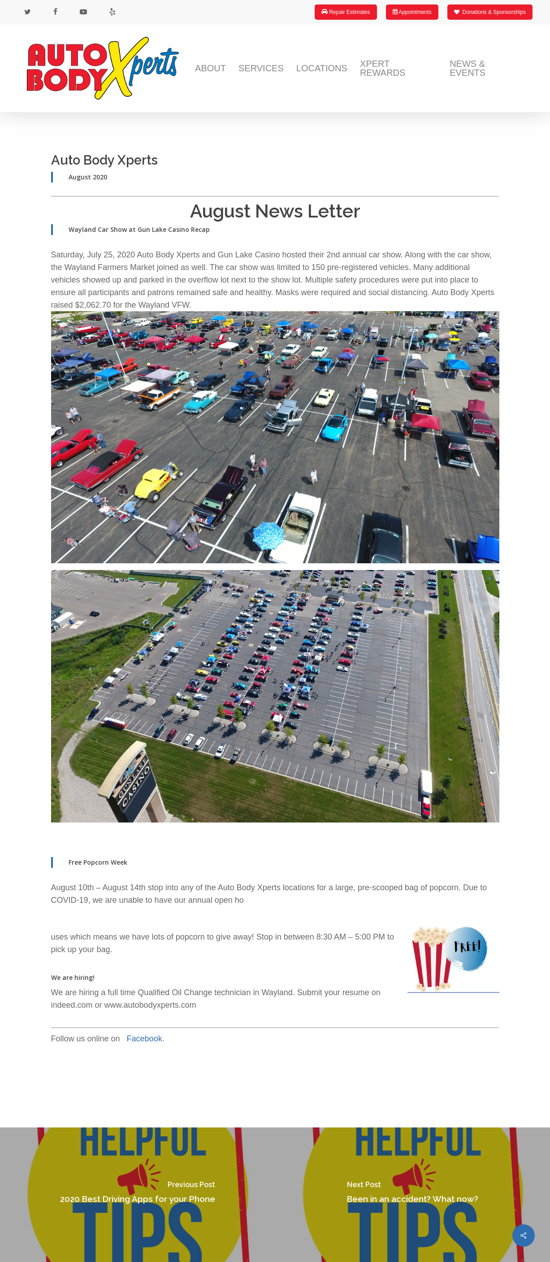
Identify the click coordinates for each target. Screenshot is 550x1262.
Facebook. (147, 1038)
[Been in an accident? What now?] (412, 1194)
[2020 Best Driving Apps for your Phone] (137, 1194)
